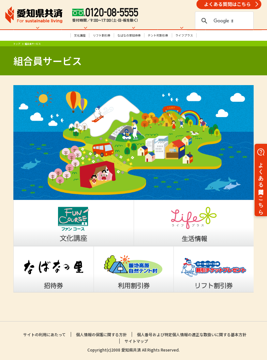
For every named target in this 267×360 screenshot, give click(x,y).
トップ (16, 56)
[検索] (223, 21)
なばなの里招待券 (129, 48)
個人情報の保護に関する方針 (101, 335)
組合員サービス (33, 56)
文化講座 (80, 48)
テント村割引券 (158, 48)
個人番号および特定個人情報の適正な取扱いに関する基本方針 (191, 335)
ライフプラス (184, 48)
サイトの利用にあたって (44, 335)
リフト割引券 (102, 48)
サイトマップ (136, 341)
